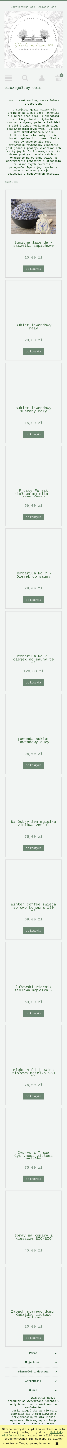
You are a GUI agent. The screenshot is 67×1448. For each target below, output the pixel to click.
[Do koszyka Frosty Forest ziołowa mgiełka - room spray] (33, 517)
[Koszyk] (58, 77)
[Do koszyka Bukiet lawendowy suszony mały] (33, 434)
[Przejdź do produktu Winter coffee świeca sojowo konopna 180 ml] (33, 882)
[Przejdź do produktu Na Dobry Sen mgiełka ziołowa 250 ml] (33, 800)
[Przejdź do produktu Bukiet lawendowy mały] (33, 303)
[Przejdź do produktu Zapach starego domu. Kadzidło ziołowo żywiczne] (33, 1289)
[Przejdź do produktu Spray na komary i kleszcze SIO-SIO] (33, 1213)
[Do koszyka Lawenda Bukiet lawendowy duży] (33, 765)
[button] (8, 78)
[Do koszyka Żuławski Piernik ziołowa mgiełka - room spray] (33, 1013)
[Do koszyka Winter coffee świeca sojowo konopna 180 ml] (33, 930)
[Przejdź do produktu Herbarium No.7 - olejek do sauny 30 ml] (33, 634)
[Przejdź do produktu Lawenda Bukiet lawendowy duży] (33, 717)
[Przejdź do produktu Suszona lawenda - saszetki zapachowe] (33, 216)
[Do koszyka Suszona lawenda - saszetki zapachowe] (33, 268)
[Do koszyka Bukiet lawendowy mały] (33, 351)
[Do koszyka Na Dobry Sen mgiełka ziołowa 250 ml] (33, 848)
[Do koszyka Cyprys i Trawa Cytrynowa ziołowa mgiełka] (33, 1179)
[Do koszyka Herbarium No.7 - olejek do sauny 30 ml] (33, 682)
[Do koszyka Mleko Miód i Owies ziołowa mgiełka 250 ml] (33, 1096)
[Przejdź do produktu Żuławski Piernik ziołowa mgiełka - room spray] (33, 965)
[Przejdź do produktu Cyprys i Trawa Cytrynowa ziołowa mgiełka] (33, 1130)
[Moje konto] (42, 78)
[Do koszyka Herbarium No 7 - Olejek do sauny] (33, 599)
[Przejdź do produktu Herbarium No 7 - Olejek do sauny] (33, 551)
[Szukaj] (25, 77)
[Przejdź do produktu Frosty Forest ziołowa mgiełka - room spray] (33, 469)
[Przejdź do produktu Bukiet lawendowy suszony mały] (33, 386)
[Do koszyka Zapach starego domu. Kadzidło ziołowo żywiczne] (33, 1338)
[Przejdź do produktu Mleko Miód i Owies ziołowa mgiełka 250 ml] (33, 1048)
